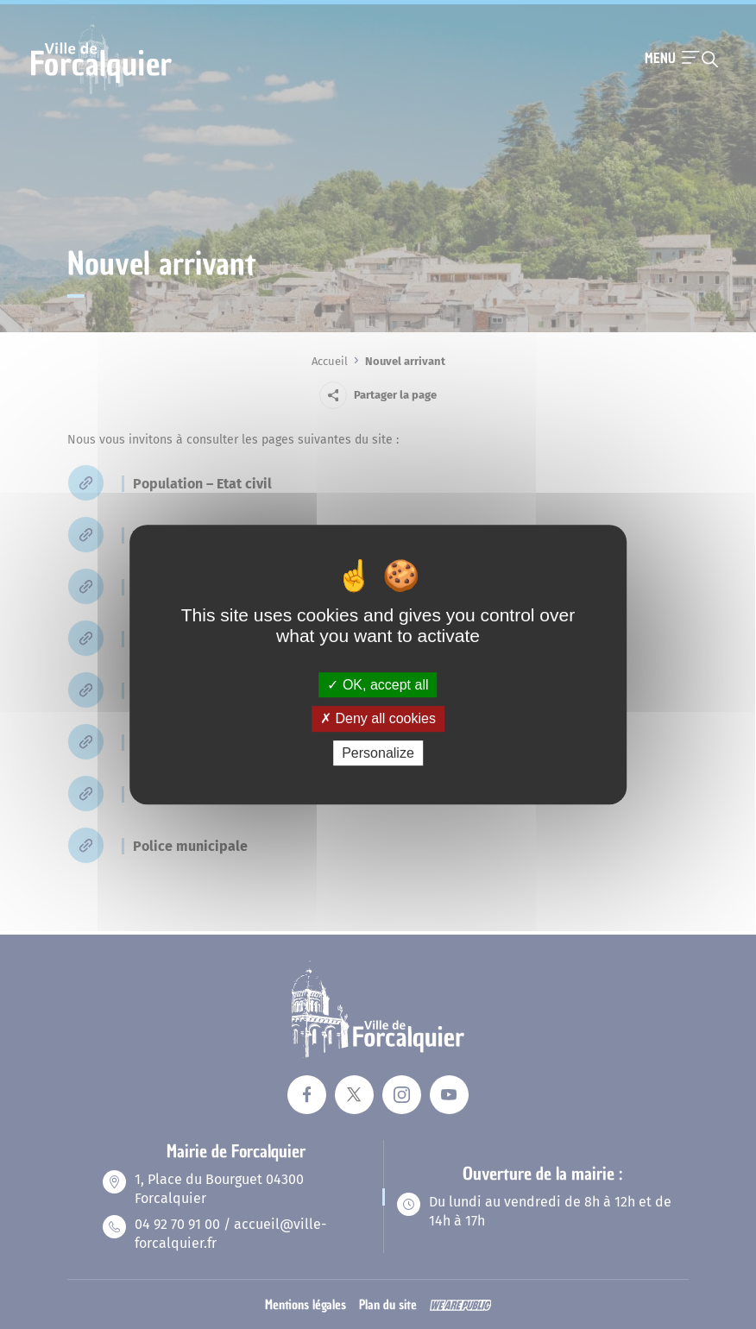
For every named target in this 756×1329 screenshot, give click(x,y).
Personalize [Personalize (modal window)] (378, 753)
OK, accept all (377, 684)
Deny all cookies (378, 718)
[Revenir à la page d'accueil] (101, 92)
